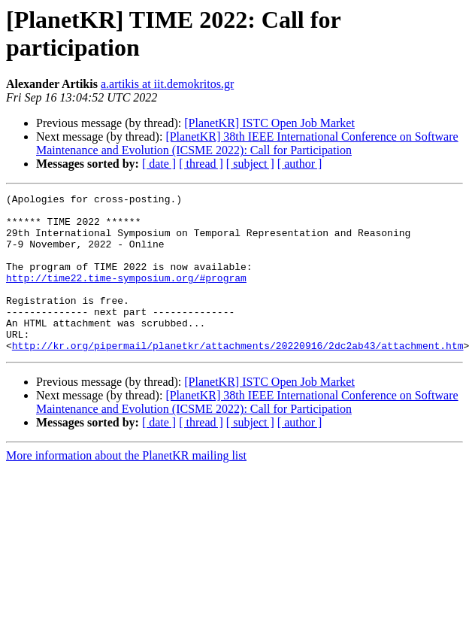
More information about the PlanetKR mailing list (126, 487)
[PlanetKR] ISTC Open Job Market (269, 123)
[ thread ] (201, 163)
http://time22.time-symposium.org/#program (126, 295)
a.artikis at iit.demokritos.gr (167, 83)
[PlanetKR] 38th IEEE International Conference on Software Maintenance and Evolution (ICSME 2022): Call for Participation (247, 143)
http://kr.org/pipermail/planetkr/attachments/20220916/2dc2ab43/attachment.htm (238, 377)
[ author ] (299, 163)
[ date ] (159, 163)
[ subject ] (250, 163)
